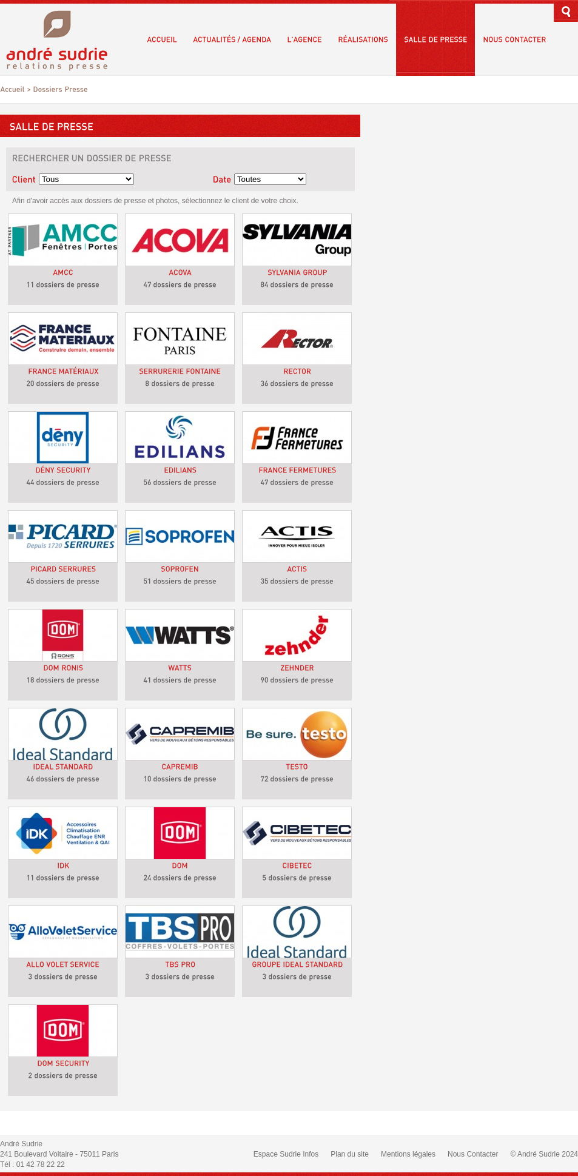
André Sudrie (63, 39)
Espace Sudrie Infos (286, 1154)
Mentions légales (408, 1154)
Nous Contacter (473, 1154)
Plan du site (350, 1154)
